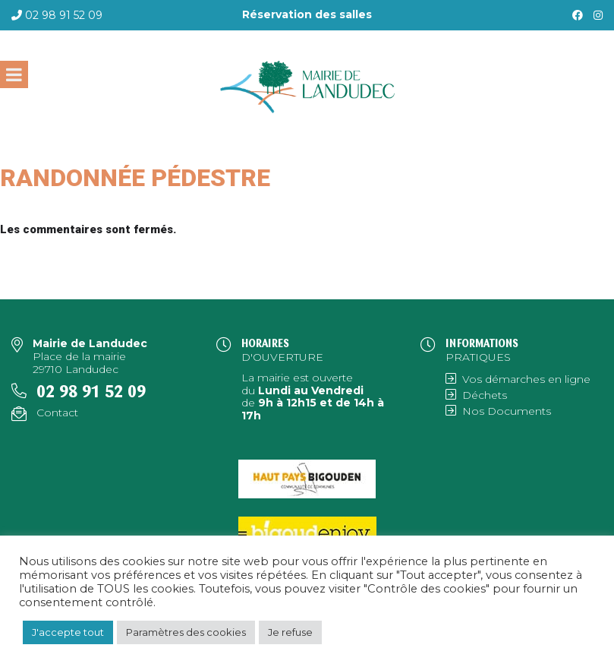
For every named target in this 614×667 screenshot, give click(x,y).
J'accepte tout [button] (68, 632)
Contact (57, 412)
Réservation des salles (307, 14)
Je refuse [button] (290, 632)
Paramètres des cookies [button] (186, 632)
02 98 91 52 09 (63, 15)
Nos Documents (506, 411)
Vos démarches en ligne (526, 379)
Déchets (484, 395)
